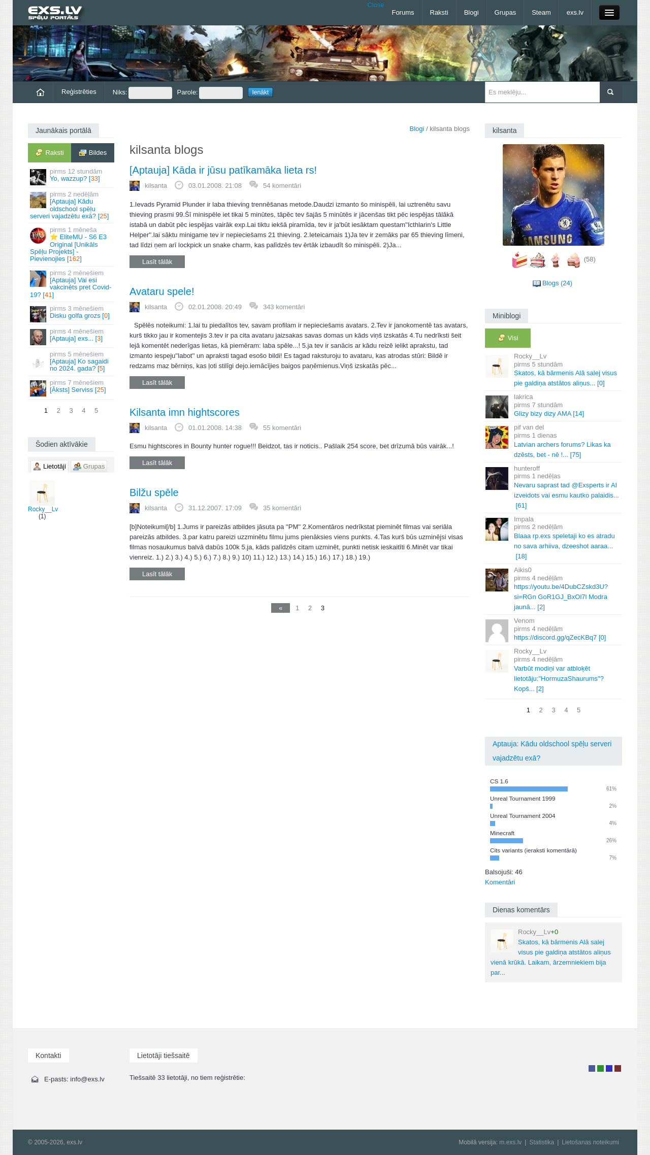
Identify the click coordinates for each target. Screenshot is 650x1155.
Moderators (609, 1068)
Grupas (505, 12)
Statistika (541, 1142)
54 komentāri (282, 185)
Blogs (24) (557, 283)
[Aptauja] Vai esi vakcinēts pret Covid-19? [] (72, 284)
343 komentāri (284, 307)
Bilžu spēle (154, 492)
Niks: (142, 93)
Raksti (439, 12)
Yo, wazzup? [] (72, 176)
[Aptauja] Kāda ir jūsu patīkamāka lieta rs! (223, 170)
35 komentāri (282, 508)
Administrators (618, 1068)
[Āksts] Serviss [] (72, 388)
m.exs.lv (510, 1142)
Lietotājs (592, 1068)
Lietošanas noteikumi (590, 1142)
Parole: (210, 93)
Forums (403, 12)
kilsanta (156, 185)
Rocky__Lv (43, 496)
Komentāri (500, 882)
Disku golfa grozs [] (72, 313)
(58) (590, 259)
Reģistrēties (78, 91)
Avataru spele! (161, 291)
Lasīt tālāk (157, 262)
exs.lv (575, 12)
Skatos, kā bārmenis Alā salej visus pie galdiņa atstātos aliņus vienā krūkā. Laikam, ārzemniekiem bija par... (551, 952)
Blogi (471, 12)
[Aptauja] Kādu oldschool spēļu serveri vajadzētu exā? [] (72, 205)
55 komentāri (282, 428)
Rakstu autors (600, 1068)
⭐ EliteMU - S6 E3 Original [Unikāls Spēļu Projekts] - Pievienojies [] (72, 244)
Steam (541, 12)
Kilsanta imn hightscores (184, 412)
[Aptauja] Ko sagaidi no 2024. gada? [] (72, 361)
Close (375, 5)
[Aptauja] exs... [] (72, 336)
